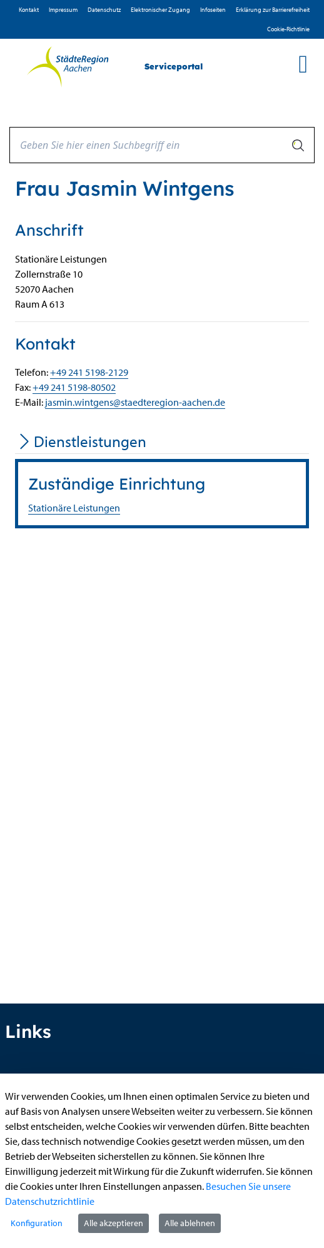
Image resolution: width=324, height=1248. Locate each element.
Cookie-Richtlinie (288, 29)
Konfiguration (37, 1223)
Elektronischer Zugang (160, 10)
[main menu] (303, 64)
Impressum (63, 10)
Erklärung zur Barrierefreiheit (273, 10)
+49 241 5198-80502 (74, 387)
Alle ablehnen (190, 1223)
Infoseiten (213, 10)
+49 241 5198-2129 (89, 372)
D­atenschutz (104, 10)
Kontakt (29, 10)
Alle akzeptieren (113, 1223)
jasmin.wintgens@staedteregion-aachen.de (135, 402)
